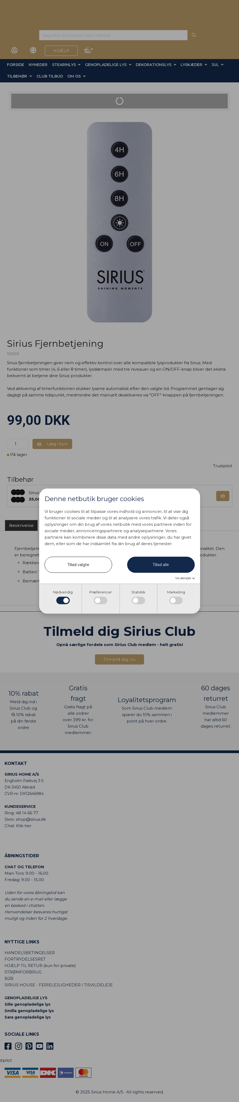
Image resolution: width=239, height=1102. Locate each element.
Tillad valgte (78, 565)
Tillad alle (161, 565)
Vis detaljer (183, 578)
